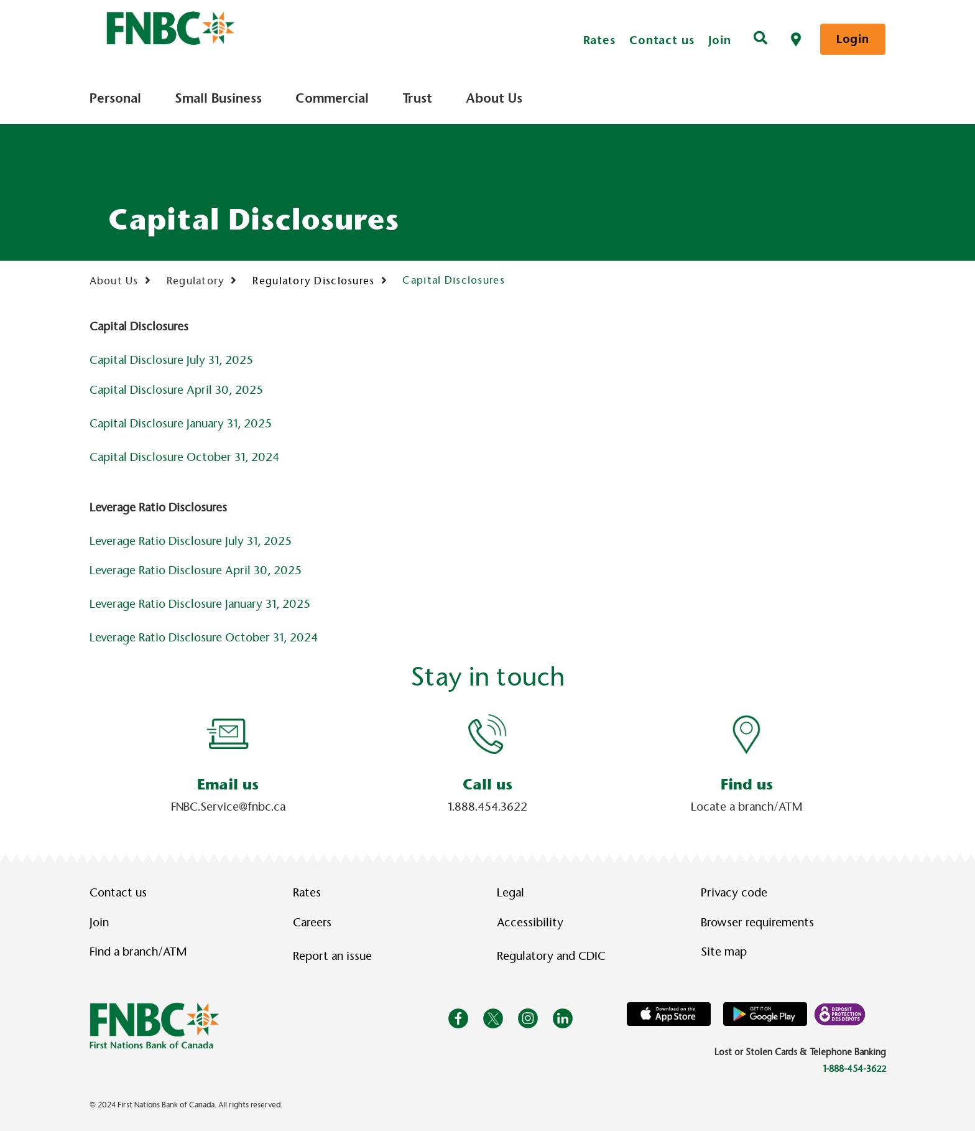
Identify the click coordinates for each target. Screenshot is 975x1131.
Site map (724, 951)
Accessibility (530, 922)
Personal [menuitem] (115, 98)
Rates (599, 40)
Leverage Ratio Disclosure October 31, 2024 (204, 637)
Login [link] (852, 39)
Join (720, 40)
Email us (228, 784)
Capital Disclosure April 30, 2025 (176, 390)
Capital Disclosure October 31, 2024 (184, 457)
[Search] (760, 39)
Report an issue (332, 956)
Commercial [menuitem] (332, 98)
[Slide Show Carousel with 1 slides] (487, 765)
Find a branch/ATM (138, 951)
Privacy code (734, 892)
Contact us (662, 40)
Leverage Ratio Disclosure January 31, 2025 (200, 604)
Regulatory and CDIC (554, 956)
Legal (510, 892)
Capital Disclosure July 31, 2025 (171, 360)
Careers (312, 922)
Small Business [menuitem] (218, 98)
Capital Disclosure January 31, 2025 (181, 423)
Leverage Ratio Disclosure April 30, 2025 (196, 570)
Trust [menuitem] (417, 98)
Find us (747, 784)
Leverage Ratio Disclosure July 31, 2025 (191, 541)
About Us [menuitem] (494, 98)
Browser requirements (757, 922)
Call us (487, 784)
